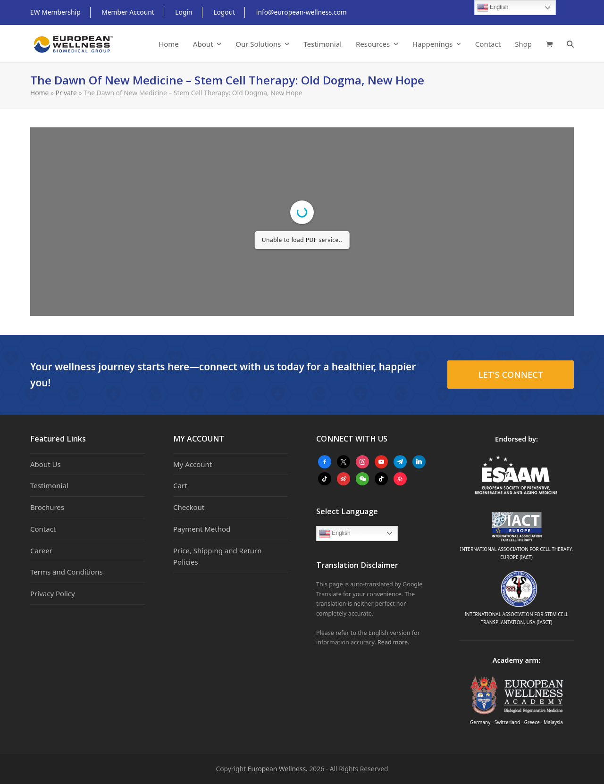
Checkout (188, 507)
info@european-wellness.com (301, 12)
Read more (393, 642)
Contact (43, 529)
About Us (45, 464)
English (335, 533)
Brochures (47, 507)
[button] (549, 43)
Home (39, 92)
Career (41, 550)
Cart (180, 485)
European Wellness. (278, 768)
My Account (192, 464)
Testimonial (49, 485)
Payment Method (201, 529)
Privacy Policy (52, 593)
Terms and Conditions (66, 571)
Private (66, 92)
